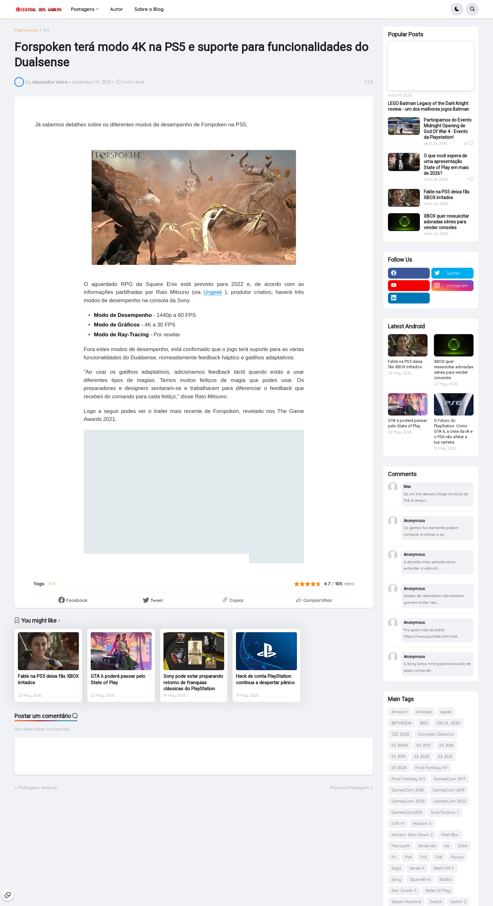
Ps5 (46, 30)
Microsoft (400, 845)
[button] (457, 9)
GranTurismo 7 (445, 812)
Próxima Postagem (349, 787)
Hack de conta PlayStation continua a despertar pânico (265, 679)
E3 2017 (424, 745)
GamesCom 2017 (450, 778)
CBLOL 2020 (448, 722)
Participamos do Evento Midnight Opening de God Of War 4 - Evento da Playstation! (448, 128)
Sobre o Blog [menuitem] (148, 9)
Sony (396, 879)
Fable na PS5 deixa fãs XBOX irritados (48, 679)
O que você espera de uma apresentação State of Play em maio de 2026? (446, 164)
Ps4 (408, 856)
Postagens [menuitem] (83, 9)
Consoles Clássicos (436, 734)
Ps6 (439, 856)
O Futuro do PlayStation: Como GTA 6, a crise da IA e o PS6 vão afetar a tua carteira (453, 431)
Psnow (457, 856)
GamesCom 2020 (408, 801)
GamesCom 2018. (407, 789)
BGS (424, 722)
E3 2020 (421, 756)
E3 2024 (398, 767)
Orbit (462, 845)
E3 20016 (399, 745)
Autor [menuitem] (116, 9)
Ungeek (212, 292)
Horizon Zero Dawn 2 (412, 834)
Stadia (445, 879)
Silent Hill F (443, 868)
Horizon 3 (422, 823)
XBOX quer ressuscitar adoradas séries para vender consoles (446, 221)
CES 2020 (400, 734)
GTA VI (397, 823)
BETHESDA (401, 722)
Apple (445, 711)
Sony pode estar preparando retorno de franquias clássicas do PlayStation (193, 682)
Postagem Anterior (38, 787)
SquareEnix (420, 879)
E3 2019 (398, 756)
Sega (396, 868)
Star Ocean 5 (404, 890)
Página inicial (26, 30)
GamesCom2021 (406, 812)
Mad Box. (450, 834)
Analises (424, 711)
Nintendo (427, 845)
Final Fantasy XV (431, 767)
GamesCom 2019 (449, 789)
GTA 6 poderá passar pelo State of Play (118, 679)
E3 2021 (445, 756)
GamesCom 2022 (449, 801)
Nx (446, 845)
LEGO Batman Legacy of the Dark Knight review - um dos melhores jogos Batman (428, 106)
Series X (417, 868)
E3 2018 (446, 745)
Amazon (399, 711)
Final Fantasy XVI (408, 778)
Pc (393, 856)
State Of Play (438, 890)
